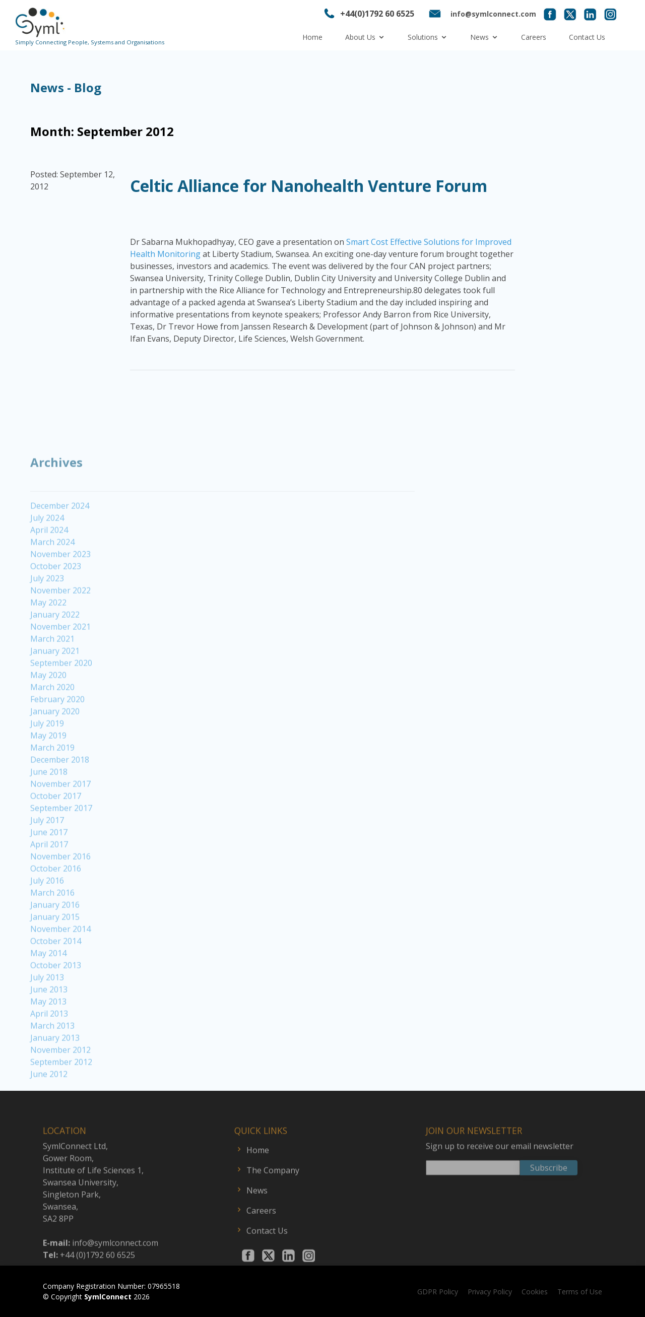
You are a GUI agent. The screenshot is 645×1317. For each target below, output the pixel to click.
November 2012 (60, 1084)
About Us (360, 37)
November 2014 (60, 963)
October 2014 (55, 975)
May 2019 (48, 770)
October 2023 (55, 601)
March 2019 (52, 782)
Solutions (423, 37)
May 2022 (48, 637)
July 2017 (47, 855)
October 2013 (55, 1000)
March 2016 (52, 927)
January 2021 (55, 685)
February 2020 (57, 734)
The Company (272, 1199)
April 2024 (49, 564)
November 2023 (60, 589)
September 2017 (61, 842)
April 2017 (49, 879)
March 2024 (52, 576)
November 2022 (60, 625)
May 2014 (48, 988)
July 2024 (47, 552)
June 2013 (49, 1024)
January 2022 (55, 649)
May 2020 (48, 709)
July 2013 (47, 1012)
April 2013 (49, 1048)
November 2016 (60, 891)
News (479, 37)
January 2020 (55, 746)
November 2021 (60, 661)
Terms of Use (579, 1291)
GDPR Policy (437, 1291)
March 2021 (52, 673)
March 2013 (52, 1060)
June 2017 (49, 867)
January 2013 (55, 1072)
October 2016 (55, 903)
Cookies (535, 1291)
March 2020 (52, 722)
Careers (533, 37)
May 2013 (48, 1036)
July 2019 (47, 758)
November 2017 (60, 818)
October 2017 (55, 830)
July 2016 (47, 915)
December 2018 (59, 794)
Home (312, 37)
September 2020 (61, 697)
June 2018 (49, 806)
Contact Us (587, 37)
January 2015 (55, 951)
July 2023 (47, 613)
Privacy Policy (490, 1291)
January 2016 (55, 939)
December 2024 (59, 540)
